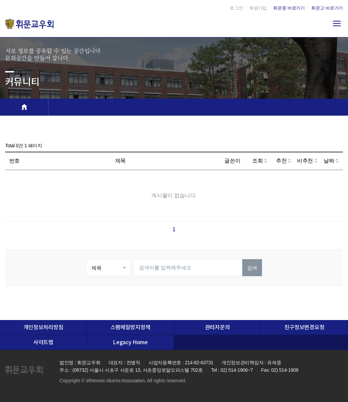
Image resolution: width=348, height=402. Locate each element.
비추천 (307, 161)
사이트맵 (43, 342)
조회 (259, 161)
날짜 (331, 161)
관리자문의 (217, 327)
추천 (283, 161)
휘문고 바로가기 (327, 8)
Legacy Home (130, 342)
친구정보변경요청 (304, 327)
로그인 (236, 8)
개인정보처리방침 (43, 327)
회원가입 (258, 8)
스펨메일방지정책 (130, 327)
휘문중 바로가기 (289, 8)
